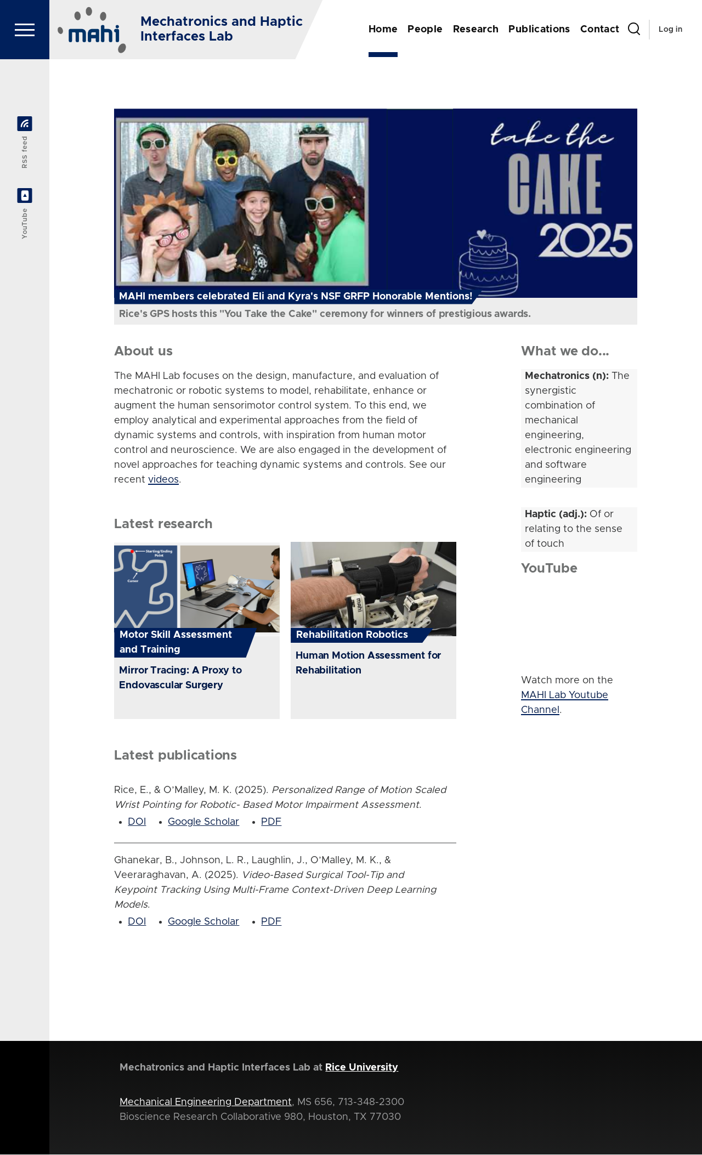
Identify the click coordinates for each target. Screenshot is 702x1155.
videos (163, 480)
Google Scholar (203, 823)
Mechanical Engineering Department (206, 1103)
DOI (137, 823)
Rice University (361, 1068)
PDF (271, 823)
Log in (670, 29)
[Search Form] (634, 29)
